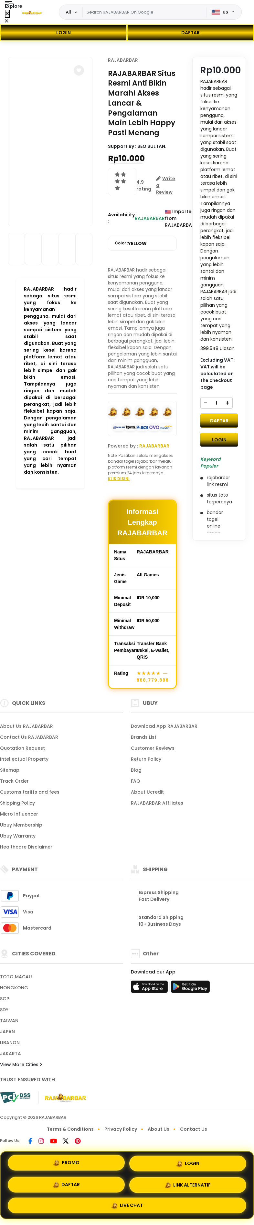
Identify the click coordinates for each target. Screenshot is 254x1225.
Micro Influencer (19, 814)
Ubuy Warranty (18, 836)
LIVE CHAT (127, 1204)
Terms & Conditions (70, 1129)
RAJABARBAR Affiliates (157, 803)
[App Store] (150, 989)
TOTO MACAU (16, 976)
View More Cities (21, 1064)
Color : (131, 243)
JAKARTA (10, 1053)
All (68, 12)
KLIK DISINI (119, 478)
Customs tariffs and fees (29, 792)
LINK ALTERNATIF (188, 1185)
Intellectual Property (24, 759)
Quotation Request (22, 748)
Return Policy (146, 759)
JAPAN (7, 1031)
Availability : (121, 218)
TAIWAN (9, 1020)
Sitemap (9, 770)
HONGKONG (14, 987)
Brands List (143, 737)
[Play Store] (190, 989)
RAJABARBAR (123, 60)
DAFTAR (190, 32)
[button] (79, 70)
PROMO (66, 1163)
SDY (4, 1009)
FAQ (135, 781)
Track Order (14, 781)
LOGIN (63, 32)
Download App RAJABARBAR (164, 726)
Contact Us (193, 1129)
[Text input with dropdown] (144, 12)
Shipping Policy (17, 803)
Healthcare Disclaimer (26, 847)
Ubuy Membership (21, 825)
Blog (136, 770)
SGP (4, 998)
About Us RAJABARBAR (26, 726)
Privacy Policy (120, 1129)
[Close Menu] (7, 14)
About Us (158, 1129)
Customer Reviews (153, 748)
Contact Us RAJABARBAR (29, 737)
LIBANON (10, 1042)
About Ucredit (147, 792)
